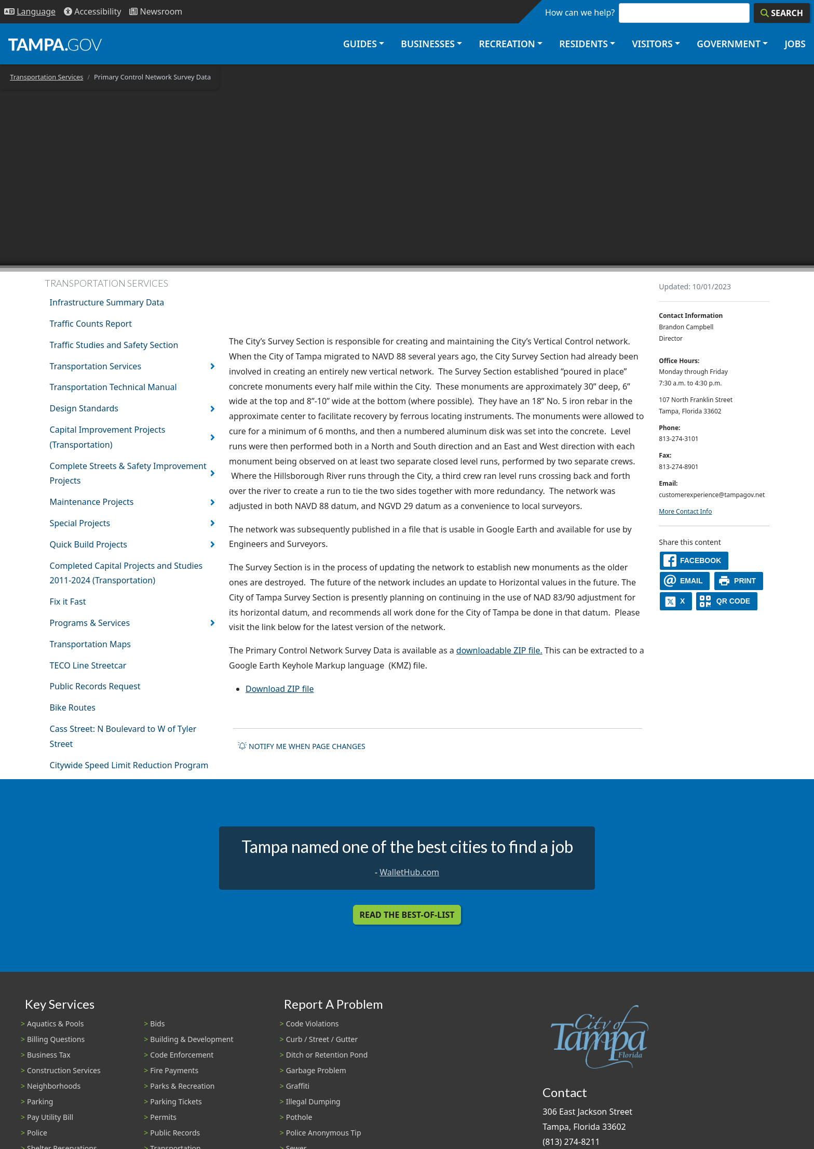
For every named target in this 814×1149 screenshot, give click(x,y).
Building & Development (191, 1039)
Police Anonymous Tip (323, 1133)
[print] (739, 581)
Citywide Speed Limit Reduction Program (129, 765)
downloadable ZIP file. (499, 650)
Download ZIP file (280, 688)
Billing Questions (56, 1039)
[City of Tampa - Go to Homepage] (55, 44)
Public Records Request (95, 686)
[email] (685, 581)
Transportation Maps (90, 644)
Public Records (175, 1133)
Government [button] (729, 43)
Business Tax (49, 1055)
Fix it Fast (68, 601)
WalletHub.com (409, 872)
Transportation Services (46, 77)
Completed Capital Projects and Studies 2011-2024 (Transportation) (126, 573)
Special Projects (80, 523)
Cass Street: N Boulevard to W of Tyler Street (123, 736)
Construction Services (64, 1070)
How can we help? (580, 12)
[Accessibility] (92, 11)
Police (37, 1133)
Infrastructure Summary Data (107, 302)
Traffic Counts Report (91, 323)
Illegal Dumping (313, 1101)
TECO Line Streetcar (88, 665)
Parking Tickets (175, 1101)
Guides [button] (360, 43)
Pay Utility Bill (50, 1117)
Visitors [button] (652, 43)
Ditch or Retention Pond (327, 1055)
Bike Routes (73, 707)
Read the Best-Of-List (407, 914)
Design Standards (84, 408)
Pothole (299, 1117)
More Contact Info (685, 511)
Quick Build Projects (88, 544)
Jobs (795, 43)
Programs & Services (90, 623)
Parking (40, 1101)
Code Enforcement (181, 1055)
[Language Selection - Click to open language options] (30, 11)
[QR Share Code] (726, 601)
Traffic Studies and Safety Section (114, 345)
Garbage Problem (316, 1070)
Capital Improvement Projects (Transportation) (108, 437)
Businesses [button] (428, 43)
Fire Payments (174, 1070)
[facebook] (694, 561)
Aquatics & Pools (55, 1023)
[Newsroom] (155, 11)
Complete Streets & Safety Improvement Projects (128, 473)
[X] (676, 601)
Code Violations (312, 1023)
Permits (163, 1117)
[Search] (782, 13)
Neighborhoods (53, 1086)
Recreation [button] (507, 43)
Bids (157, 1023)
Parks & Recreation (182, 1086)
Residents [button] (583, 43)
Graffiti (297, 1086)
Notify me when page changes (301, 746)
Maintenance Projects (92, 501)
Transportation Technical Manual (113, 387)
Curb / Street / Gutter (322, 1039)
